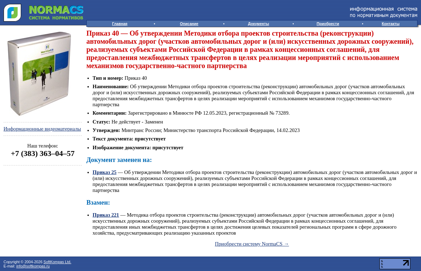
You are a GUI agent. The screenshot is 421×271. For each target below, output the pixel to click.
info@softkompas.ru (33, 266)
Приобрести (328, 24)
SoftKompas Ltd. (57, 262)
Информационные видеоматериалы (42, 129)
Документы (258, 24)
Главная (119, 24)
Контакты (390, 24)
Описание (189, 24)
